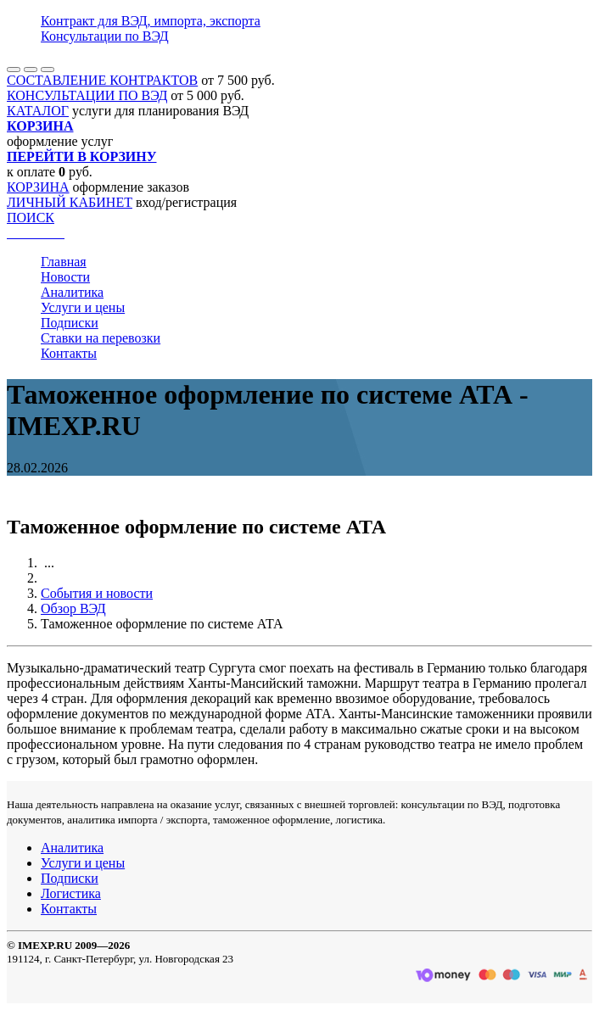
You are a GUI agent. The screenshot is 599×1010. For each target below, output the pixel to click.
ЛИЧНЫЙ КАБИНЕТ (69, 202)
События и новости (97, 593)
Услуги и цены (83, 307)
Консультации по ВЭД (105, 36)
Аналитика (72, 292)
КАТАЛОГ (38, 110)
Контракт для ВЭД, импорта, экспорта (150, 21)
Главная (64, 261)
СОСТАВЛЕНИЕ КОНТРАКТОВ (102, 80)
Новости (65, 277)
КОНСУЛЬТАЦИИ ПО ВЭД (87, 95)
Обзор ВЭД (73, 608)
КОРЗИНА (38, 187)
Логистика (71, 893)
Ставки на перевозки (100, 338)
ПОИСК (30, 217)
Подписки (69, 322)
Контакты (69, 353)
